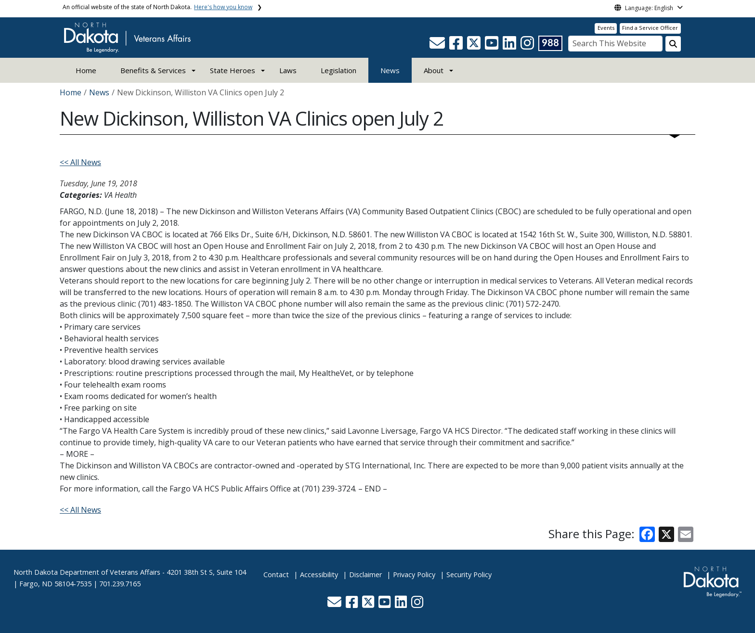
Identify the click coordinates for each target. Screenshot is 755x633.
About (433, 70)
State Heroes (232, 70)
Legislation (338, 70)
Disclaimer (365, 574)
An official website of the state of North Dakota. (157, 7)
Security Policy (469, 574)
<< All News (80, 162)
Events (606, 27)
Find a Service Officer (650, 27)
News (390, 70)
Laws (288, 70)
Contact (276, 574)
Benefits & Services (153, 70)
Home (86, 70)
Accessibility (319, 574)
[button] (438, 45)
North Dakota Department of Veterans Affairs (86, 572)
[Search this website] (673, 44)
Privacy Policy (414, 574)
